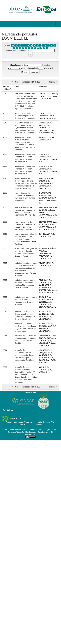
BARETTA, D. (44, 130)
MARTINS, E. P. (45, 287)
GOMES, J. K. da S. (47, 234)
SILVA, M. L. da (48, 210)
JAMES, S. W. (44, 125)
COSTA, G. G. (44, 360)
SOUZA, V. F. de (45, 166)
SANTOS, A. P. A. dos (47, 290)
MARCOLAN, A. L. (46, 292)
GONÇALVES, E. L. (46, 353)
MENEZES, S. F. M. (46, 137)
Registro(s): (49, 68)
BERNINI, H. (44, 329)
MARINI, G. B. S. (45, 324)
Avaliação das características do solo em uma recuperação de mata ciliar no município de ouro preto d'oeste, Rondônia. (25, 355)
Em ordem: (46, 65)
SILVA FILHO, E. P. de (47, 326)
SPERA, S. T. (44, 181)
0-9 (13, 45)
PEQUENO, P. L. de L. (48, 336)
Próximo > (53, 82)
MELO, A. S (43, 367)
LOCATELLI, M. (45, 96)
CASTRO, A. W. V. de (47, 118)
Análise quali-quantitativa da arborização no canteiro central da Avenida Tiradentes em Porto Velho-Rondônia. (25, 239)
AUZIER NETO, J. (46, 263)
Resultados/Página (29, 68)
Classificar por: (16, 65)
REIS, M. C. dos (45, 280)
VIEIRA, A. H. (44, 346)
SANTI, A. (43, 188)
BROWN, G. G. (45, 128)
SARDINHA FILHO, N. (47, 116)
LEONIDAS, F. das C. (47, 343)
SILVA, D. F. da (45, 297)
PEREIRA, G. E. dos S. (48, 94)
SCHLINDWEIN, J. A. (47, 307)
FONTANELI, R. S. (46, 183)
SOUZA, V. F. (44, 154)
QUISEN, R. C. (44, 159)
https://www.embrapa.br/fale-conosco (30, 425)
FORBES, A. (51, 133)
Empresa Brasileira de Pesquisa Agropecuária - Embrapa (28, 422)
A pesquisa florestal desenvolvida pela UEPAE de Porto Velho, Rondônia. (25, 115)
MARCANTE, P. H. (46, 285)
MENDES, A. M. (45, 302)
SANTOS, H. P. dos (46, 178)
